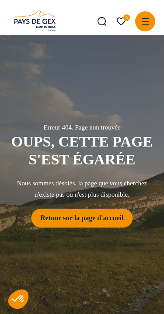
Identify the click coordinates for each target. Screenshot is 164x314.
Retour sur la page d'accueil (82, 218)
